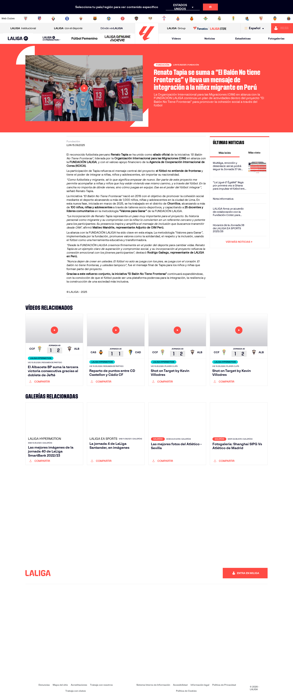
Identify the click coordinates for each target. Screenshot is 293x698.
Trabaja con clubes (75, 691)
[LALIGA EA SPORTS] (18, 38)
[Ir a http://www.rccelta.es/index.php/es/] (164, 18)
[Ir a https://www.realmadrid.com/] (219, 18)
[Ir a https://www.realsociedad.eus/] (247, 18)
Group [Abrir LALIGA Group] (176, 28)
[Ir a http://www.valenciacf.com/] (275, 18)
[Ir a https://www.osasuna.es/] (53, 18)
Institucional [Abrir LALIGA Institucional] (23, 28)
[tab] (225, 152)
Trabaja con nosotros (101, 685)
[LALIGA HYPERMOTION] (51, 38)
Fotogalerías (276, 38)
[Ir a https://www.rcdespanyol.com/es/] (178, 18)
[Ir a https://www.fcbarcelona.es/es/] (95, 18)
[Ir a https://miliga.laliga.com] (282, 28)
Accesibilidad (180, 685)
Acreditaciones (79, 685)
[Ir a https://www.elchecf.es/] (81, 18)
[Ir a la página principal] (146, 42)
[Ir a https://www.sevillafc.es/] (261, 18)
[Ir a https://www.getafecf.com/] (109, 18)
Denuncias (44, 685)
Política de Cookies (186, 691)
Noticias (209, 38)
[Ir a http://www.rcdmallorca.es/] (192, 18)
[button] (18, 38)
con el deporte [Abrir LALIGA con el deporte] (68, 28)
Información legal (200, 685)
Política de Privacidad (224, 685)
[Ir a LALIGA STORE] (209, 28)
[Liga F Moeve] (84, 38)
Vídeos (176, 38)
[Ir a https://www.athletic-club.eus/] (25, 18)
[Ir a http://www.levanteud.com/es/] (136, 18)
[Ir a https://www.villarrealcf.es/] (289, 18)
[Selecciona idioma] (255, 28)
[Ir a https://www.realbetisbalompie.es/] (205, 18)
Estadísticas (243, 38)
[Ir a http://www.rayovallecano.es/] (150, 18)
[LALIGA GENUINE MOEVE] (117, 38)
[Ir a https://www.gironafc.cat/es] (122, 18)
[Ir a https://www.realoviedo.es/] (233, 18)
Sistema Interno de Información (153, 685)
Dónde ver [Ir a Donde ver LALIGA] (112, 28)
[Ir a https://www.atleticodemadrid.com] (39, 18)
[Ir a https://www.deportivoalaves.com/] (67, 18)
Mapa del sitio (60, 685)
